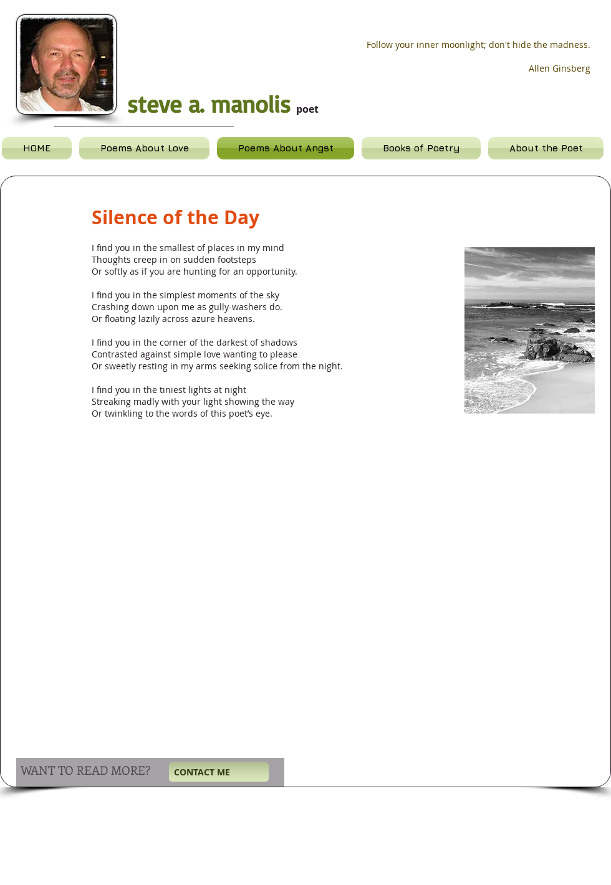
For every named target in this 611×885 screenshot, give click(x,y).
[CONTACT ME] (219, 772)
